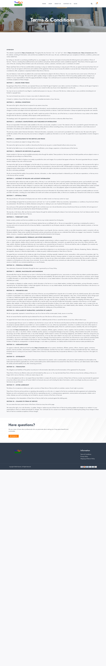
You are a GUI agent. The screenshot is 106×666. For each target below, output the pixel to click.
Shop (50, 3)
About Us (58, 3)
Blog (75, 3)
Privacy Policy (84, 456)
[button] (91, 3)
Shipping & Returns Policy (88, 459)
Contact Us (67, 3)
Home (44, 3)
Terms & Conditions (86, 454)
